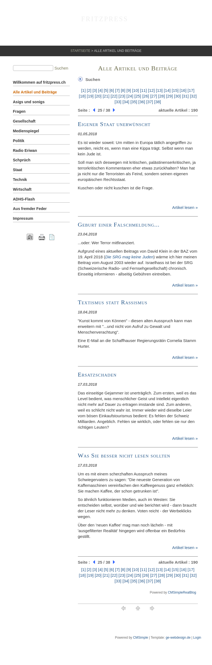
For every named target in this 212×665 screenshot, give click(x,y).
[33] (118, 101)
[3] (95, 90)
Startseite (80, 51)
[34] (125, 101)
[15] (175, 90)
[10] (135, 90)
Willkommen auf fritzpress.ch (39, 82)
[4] (100, 90)
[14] (167, 90)
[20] (98, 96)
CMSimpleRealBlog (182, 592)
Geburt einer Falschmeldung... (119, 224)
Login (197, 637)
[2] (89, 90)
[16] (183, 90)
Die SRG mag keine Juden (129, 257)
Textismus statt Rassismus (112, 302)
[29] (169, 96)
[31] (185, 96)
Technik (20, 179)
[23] (122, 96)
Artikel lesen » (185, 207)
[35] (133, 101)
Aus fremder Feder (30, 208)
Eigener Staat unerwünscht (114, 124)
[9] (128, 90)
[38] (157, 101)
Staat (17, 170)
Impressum (23, 218)
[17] (191, 90)
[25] (137, 96)
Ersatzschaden (97, 374)
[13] (159, 90)
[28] (161, 96)
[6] (111, 90)
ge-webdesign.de (178, 637)
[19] (90, 96)
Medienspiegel (26, 131)
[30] (177, 96)
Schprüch (22, 160)
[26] (145, 96)
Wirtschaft (22, 189)
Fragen (19, 111)
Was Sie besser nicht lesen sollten (124, 455)
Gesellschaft (24, 121)
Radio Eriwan (25, 150)
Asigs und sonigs (29, 102)
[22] (113, 96)
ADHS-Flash (24, 199)
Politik (18, 141)
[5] (106, 90)
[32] (193, 96)
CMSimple (140, 637)
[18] (82, 96)
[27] (153, 96)
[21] (106, 96)
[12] (151, 90)
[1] (83, 90)
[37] (149, 101)
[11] (143, 90)
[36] (141, 101)
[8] (123, 90)
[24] (129, 96)
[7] (117, 90)
